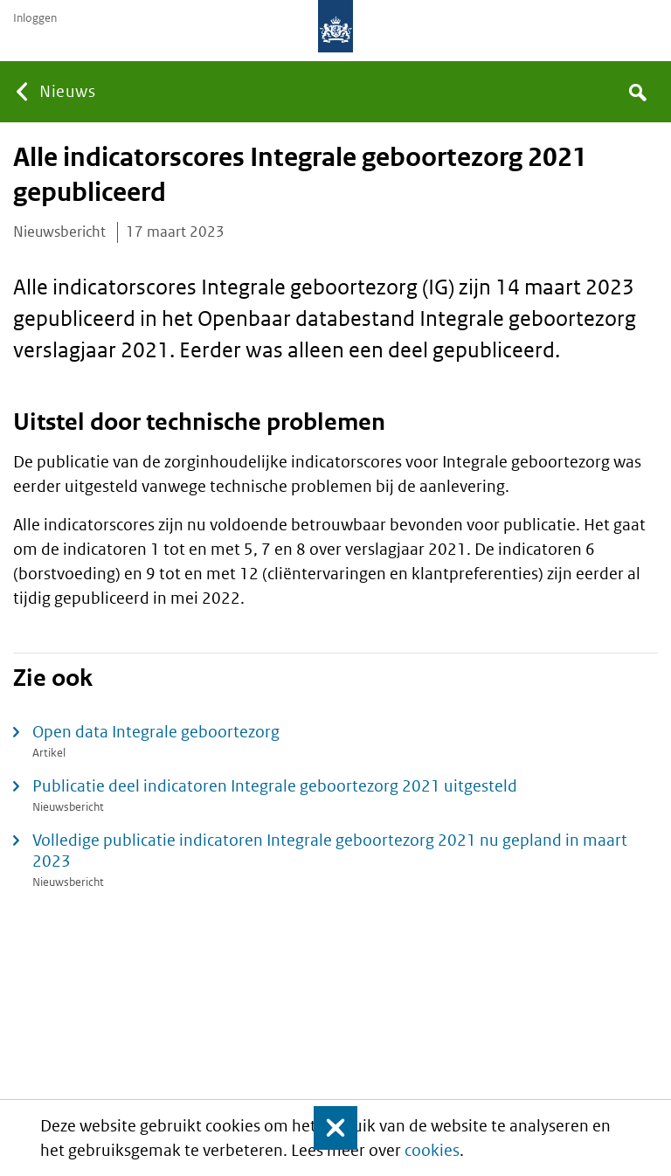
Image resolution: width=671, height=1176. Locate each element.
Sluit (324, 1128)
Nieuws (67, 91)
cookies (432, 1150)
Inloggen (35, 18)
